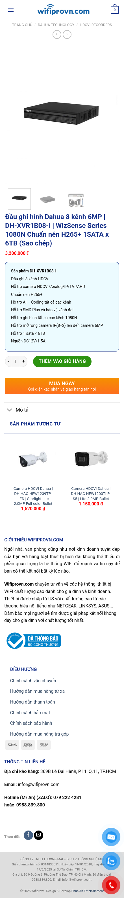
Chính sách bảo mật (30, 712)
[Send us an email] (38, 835)
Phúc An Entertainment (87, 891)
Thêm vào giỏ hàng (62, 361)
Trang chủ (22, 25)
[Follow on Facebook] (28, 835)
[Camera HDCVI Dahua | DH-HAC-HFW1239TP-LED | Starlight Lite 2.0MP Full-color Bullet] (33, 460)
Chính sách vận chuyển (33, 680)
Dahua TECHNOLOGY (56, 25)
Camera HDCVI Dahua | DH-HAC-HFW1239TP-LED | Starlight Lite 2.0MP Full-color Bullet (33, 496)
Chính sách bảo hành (31, 723)
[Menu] (10, 10)
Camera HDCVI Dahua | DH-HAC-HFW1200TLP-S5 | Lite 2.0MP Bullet (91, 493)
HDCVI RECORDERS (96, 25)
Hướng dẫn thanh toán (32, 702)
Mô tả (16, 410)
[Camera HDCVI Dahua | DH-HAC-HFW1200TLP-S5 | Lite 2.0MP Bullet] (91, 460)
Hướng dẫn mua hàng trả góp (39, 734)
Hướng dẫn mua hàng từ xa (37, 691)
